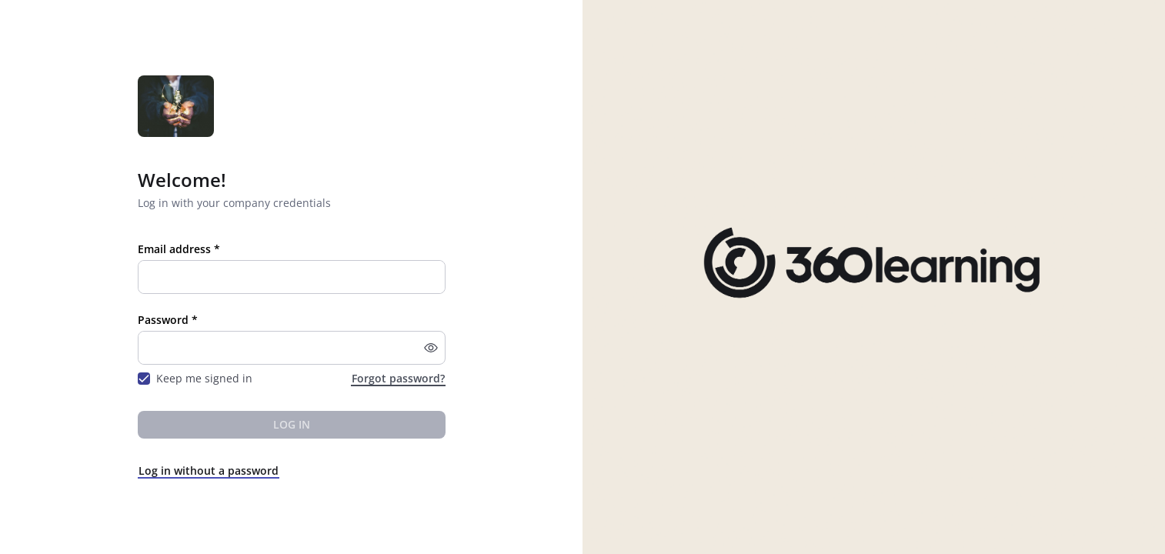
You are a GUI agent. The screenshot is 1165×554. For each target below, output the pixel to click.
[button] (431, 347)
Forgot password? (398, 378)
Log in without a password (209, 470)
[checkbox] (144, 378)
